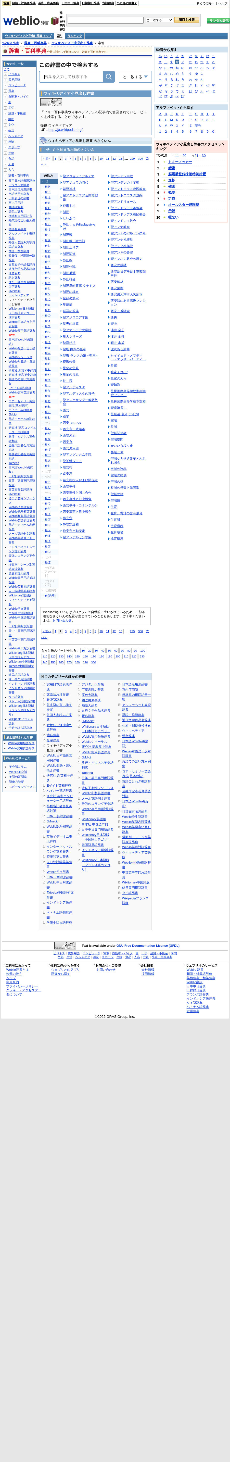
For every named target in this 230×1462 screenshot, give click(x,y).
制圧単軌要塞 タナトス (79, 286)
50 (109, 650)
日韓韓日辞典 (91, 3)
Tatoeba (87, 773)
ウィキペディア (133, 730)
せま (48, 347)
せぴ (48, 546)
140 (69, 656)
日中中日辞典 (70, 3)
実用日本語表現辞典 (22, 180)
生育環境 (117, 532)
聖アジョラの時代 (75, 182)
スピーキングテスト (22, 787)
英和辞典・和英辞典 (201, 978)
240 (44, 662)
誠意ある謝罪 (120, 349)
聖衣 (114, 324)
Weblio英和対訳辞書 (136, 847)
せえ (48, 202)
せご (48, 455)
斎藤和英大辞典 (58, 856)
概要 (171, 192)
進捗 (171, 180)
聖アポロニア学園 (75, 317)
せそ (48, 262)
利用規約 (12, 982)
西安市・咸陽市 (74, 429)
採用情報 (147, 974)
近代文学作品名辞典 (136, 720)
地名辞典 (53, 735)
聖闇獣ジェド (72, 461)
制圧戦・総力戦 (74, 241)
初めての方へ (205, 3)
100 (142, 650)
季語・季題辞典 (133, 715)
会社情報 (147, 969)
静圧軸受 (69, 279)
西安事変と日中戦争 (77, 512)
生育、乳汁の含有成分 (126, 513)
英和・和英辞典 (48, 3)
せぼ (48, 535)
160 (85, 656)
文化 (11, 124)
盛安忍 (67, 474)
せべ (48, 530)
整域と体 (117, 452)
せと (48, 288)
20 (89, 650)
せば (48, 514)
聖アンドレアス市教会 (126, 208)
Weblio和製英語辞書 (96, 793)
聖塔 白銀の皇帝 (74, 349)
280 (77, 662)
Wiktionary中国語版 (136, 882)
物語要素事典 (91, 700)
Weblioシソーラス (94, 742)
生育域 (115, 519)
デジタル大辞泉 (93, 684)
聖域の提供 (119, 475)
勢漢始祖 (69, 343)
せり (48, 396)
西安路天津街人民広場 (126, 294)
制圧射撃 (69, 273)
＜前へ (46, 158)
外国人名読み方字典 (22, 242)
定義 (171, 199)
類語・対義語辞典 (24, 3)
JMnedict (53, 821)
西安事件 (69, 486)
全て (7, 69)
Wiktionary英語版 (94, 819)
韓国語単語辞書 (93, 845)
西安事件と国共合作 (77, 492)
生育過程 (117, 526)
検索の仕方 (14, 974)
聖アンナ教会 (120, 227)
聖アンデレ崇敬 (122, 176)
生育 (114, 507)
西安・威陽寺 (120, 311)
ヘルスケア (15, 136)
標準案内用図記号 (20, 216)
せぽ (48, 562)
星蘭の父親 (71, 368)
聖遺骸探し (119, 408)
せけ (48, 229)
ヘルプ (222, 3)
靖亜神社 (69, 189)
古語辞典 (108, 3)
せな (48, 294)
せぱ (48, 541)
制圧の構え (71, 292)
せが (48, 433)
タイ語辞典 (195, 1003)
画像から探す (60, 974)
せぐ (48, 444)
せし (48, 245)
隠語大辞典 (90, 705)
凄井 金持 (117, 336)
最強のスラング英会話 (98, 804)
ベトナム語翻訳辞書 (22, 701)
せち (48, 272)
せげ (48, 449)
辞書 (6, 3)
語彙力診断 (16, 781)
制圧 (66, 212)
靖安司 (67, 467)
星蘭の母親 (71, 374)
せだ (48, 487)
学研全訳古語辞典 (59, 922)
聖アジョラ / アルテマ (78, 176)
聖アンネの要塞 (122, 252)
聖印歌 (115, 385)
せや (48, 374)
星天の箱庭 (71, 324)
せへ (48, 337)
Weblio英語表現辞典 (136, 822)
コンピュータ (17, 85)
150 (77, 656)
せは (48, 321)
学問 (11, 119)
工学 (11, 108)
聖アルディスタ (74, 387)
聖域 (114, 420)
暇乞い (173, 217)
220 (134, 656)
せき (48, 218)
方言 (11, 170)
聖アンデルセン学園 (77, 537)
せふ (48, 331)
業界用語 (14, 79)
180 (101, 656)
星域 (114, 427)
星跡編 (67, 304)
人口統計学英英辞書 (22, 591)
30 (96, 650)
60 (115, 650)
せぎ (48, 439)
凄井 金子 (117, 330)
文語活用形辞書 (58, 694)
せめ (48, 364)
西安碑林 (117, 282)
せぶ (48, 525)
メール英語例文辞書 (96, 798)
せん (48, 428)
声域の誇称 (119, 469)
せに (48, 299)
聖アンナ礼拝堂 (122, 239)
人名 (11, 164)
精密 (171, 168)
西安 (66, 410)
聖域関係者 (119, 433)
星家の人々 (119, 378)
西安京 (67, 442)
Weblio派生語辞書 (135, 817)
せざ (48, 460)
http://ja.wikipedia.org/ (66, 130)
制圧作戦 (69, 266)
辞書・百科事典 (35, 43)
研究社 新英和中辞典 (22, 370)
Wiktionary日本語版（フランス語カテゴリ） (96, 864)
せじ (48, 465)
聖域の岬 (117, 494)
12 (114, 158)
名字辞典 (53, 740)
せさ (48, 240)
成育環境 (117, 539)
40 (102, 650)
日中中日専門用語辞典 (98, 829)
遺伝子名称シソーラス (98, 788)
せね (48, 310)
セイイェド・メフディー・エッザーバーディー (128, 357)
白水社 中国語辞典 (95, 824)
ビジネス (14, 74)
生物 (11, 153)
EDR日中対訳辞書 (59, 877)
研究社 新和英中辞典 (96, 747)
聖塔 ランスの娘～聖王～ (81, 355)
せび (48, 519)
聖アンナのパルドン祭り (128, 233)
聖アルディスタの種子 (79, 393)
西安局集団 (71, 448)
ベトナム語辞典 (198, 1007)
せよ (48, 385)
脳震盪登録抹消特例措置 (187, 174)
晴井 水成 (117, 343)
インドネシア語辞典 (201, 998)
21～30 (200, 156)
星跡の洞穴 (71, 298)
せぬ (48, 304)
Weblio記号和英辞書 (22, 511)
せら (48, 390)
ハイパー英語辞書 (59, 791)
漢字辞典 (128, 736)
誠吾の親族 (71, 311)
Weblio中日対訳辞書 (22, 648)
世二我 (67, 381)
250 (53, 662)
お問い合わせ (62, 620)
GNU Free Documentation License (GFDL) (147, 945)
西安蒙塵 (117, 288)
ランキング (74, 36)
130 (61, 656)
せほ (48, 342)
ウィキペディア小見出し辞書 (72, 43)
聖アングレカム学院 (77, 454)
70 (122, 650)
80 (128, 650)
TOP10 (161, 155)
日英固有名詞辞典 (135, 811)
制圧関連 (69, 254)
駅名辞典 (88, 716)
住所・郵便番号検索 (136, 725)
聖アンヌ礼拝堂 (122, 246)
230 (142, 656)
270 (69, 662)
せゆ (48, 380)
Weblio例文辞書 (58, 872)
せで (48, 503)
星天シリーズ (72, 336)
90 (135, 650)
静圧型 (67, 260)
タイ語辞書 (130, 893)
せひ (48, 326)
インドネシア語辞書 (22, 683)
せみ (48, 353)
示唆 (171, 211)
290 (85, 662)
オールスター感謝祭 (183, 205)
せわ (48, 417)
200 (117, 656)
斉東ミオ (69, 205)
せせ (48, 256)
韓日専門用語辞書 (135, 888)
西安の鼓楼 (119, 265)
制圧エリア (71, 247)
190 (109, 656)
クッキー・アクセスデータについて (23, 992)
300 (140, 158)
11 (107, 158)
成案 (66, 416)
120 (53, 656)
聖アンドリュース (123, 201)
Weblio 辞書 (10, 43)
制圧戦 (67, 235)
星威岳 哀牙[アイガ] (125, 414)
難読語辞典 (55, 700)
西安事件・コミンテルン (80, 505)
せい (48, 192)
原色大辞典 (90, 695)
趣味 (11, 141)
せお (48, 208)
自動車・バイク (18, 96)
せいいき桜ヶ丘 (122, 446)
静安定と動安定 (74, 531)
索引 (59, 36)
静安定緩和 (71, 524)
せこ (48, 235)
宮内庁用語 (130, 690)
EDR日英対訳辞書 (59, 816)
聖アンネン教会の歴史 (126, 259)
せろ (48, 412)
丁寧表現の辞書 (93, 690)
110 (44, 656)
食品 (11, 158)
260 (61, 662)
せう (48, 197)
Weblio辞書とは (17, 969)
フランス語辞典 (198, 994)
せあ (48, 186)
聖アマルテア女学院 (77, 330)
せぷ (48, 552)
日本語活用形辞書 (135, 684)
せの (48, 315)
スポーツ (14, 147)
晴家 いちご (119, 372)
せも (48, 369)
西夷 (114, 317)
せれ (48, 406)
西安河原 (69, 435)
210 (126, 656)
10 (101, 158)
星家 (114, 365)
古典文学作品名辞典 (96, 710)
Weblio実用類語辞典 (96, 736)
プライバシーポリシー (22, 986)
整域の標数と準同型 (125, 488)
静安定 (67, 518)
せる (48, 401)
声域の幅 (117, 481)
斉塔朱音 (69, 362)
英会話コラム (18, 767)
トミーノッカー (180, 162)
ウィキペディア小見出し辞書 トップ (28, 36)
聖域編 (115, 500)
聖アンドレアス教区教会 (128, 214)
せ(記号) (50, 595)
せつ (48, 277)
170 (93, 656)
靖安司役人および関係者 (80, 480)
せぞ (48, 482)
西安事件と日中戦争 (77, 499)
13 (120, 158)
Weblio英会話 (18, 772)
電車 (11, 91)
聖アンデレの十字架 (125, 182)
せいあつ (69, 218)
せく (48, 224)
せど (48, 508)
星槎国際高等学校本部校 (128, 401)
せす (48, 251)
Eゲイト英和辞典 (59, 785)
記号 (198, 125)
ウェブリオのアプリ (65, 969)
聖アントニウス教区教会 (128, 189)
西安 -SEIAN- (72, 423)
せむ (48, 358)
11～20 (180, 156)
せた (48, 267)
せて (48, 283)
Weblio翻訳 (195, 982)
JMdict (86, 757)
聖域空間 (117, 439)
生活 (11, 130)
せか (48, 213)
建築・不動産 (17, 113)
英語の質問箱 (18, 777)
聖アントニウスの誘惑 (126, 195)
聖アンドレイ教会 (123, 221)
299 (132, 158)
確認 (171, 186)
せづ (48, 498)
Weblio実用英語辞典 (96, 752)
